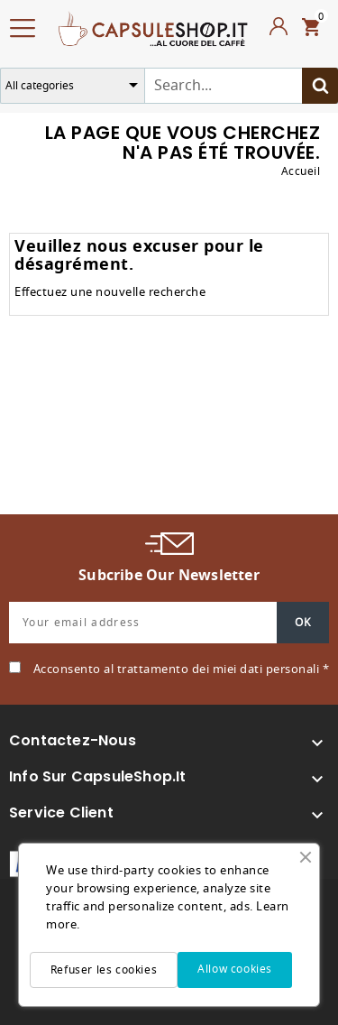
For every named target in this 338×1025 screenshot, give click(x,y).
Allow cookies (234, 969)
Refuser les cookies (103, 970)
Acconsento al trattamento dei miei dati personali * (181, 669)
